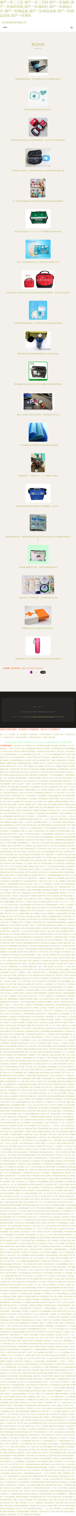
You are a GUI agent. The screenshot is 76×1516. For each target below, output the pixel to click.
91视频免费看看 (9, 1229)
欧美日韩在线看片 (40, 1090)
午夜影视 (24, 1252)
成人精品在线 (47, 1470)
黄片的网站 (58, 1296)
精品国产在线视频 (32, 1299)
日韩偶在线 (38, 1064)
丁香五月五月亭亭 (62, 1435)
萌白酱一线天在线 (26, 1067)
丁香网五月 (28, 1005)
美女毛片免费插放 (48, 914)
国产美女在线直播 (32, 931)
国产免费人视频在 (10, 1341)
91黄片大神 (34, 1491)
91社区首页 (52, 1143)
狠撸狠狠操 (46, 890)
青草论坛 (17, 751)
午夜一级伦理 (37, 1232)
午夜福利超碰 (11, 1078)
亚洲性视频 (26, 943)
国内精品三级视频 (39, 769)
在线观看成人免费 (10, 1208)
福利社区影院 (9, 875)
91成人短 (27, 1338)
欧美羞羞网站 (49, 1052)
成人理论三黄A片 (62, 1335)
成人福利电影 (55, 1217)
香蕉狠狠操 (49, 1208)
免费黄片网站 (33, 866)
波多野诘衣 (33, 775)
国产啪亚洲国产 (60, 1426)
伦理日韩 (19, 1229)
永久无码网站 (35, 1161)
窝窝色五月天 (11, 766)
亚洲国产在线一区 (61, 949)
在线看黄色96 (37, 1164)
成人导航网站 (68, 987)
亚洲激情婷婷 (52, 769)
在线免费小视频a (38, 1370)
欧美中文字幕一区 (42, 1358)
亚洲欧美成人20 (29, 1229)
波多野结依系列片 (44, 1405)
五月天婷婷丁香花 (30, 863)
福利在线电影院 (61, 1370)
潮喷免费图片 (24, 1087)
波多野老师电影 (67, 1179)
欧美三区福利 (27, 1158)
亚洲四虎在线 (58, 1120)
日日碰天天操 (63, 1229)
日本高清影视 (19, 1235)
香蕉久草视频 (26, 1420)
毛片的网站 (36, 1479)
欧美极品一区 (57, 890)
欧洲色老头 (70, 990)
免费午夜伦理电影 (28, 751)
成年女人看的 (65, 757)
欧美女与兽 (25, 1070)
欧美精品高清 (41, 1241)
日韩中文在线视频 (39, 1020)
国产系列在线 (21, 1061)
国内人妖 (57, 1193)
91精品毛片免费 (31, 993)
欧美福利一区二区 (24, 1167)
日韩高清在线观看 (57, 872)
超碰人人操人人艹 (43, 1397)
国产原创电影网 (37, 1341)
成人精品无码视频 (43, 1238)
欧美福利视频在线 (32, 1114)
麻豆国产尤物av (23, 1249)
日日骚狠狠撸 (26, 1441)
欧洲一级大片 (64, 787)
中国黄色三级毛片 (39, 763)
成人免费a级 (24, 1344)
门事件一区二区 (6, 1120)
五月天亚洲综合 (23, 1367)
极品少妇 (72, 1491)
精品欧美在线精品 (35, 1382)
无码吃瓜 (19, 1397)
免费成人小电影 (25, 972)
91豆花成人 (4, 849)
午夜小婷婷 (25, 1081)
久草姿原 (49, 911)
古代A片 (67, 1155)
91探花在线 (26, 1488)
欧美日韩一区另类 (16, 1314)
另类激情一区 (53, 1008)
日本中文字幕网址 (24, 1099)
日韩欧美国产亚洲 (61, 1503)
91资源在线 (52, 1438)
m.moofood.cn (28, 717)
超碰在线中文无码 (13, 1509)
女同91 (62, 905)
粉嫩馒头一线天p (57, 1252)
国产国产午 (42, 875)
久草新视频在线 (9, 1379)
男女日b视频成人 (11, 1429)
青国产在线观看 (42, 784)
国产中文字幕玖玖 (45, 1084)
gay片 (31, 940)
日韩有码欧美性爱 (7, 887)
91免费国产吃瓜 (60, 1364)
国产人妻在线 (60, 1196)
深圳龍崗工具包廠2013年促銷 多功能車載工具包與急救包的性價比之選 (38, 171)
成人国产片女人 (43, 1105)
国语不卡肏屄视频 (31, 1335)
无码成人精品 (49, 1344)
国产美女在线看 (10, 805)
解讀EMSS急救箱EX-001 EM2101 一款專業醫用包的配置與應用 (38, 232)
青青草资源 (8, 1506)
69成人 (14, 1129)
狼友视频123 (50, 1326)
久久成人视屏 (26, 1028)
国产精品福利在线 (37, 975)
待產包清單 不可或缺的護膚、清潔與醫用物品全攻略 (38, 598)
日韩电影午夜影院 (10, 1099)
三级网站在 (47, 1294)
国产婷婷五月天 (70, 1408)
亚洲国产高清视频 (24, 1296)
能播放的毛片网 (26, 911)
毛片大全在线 (66, 1479)
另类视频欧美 (42, 796)
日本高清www (27, 1226)
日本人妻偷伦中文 (11, 807)
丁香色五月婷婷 (69, 940)
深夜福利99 (14, 1064)
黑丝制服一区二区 (58, 1123)
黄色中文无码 (6, 1137)
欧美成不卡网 (41, 958)
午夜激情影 (35, 1176)
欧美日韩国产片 (44, 1429)
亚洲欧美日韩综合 (31, 1120)
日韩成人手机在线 (47, 1282)
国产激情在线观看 (45, 1046)
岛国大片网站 (57, 1405)
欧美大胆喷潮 (27, 969)
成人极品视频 (37, 1123)
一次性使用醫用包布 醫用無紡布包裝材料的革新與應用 (38, 445)
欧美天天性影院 (65, 1173)
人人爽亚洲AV (66, 1261)
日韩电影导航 (15, 769)
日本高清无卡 (26, 1232)
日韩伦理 (69, 1279)
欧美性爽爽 (40, 1117)
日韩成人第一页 (27, 1258)
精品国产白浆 (22, 1126)
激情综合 (49, 1117)
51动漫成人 (59, 1146)
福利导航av (15, 1444)
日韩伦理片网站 (62, 964)
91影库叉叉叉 (52, 763)
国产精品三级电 (48, 772)
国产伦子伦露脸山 (63, 1258)
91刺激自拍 (12, 1249)
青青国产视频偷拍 (39, 887)
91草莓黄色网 (5, 1129)
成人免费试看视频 (34, 1485)
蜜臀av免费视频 (9, 1512)
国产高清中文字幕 (14, 943)
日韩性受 (63, 972)
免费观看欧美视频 (16, 790)
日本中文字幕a (5, 993)
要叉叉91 (37, 1196)
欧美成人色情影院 (65, 805)
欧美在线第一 (62, 1267)
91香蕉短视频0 (31, 1076)
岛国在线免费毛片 (10, 1164)
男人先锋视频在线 (46, 837)
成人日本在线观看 (40, 1444)
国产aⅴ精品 (62, 763)
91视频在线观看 (64, 1441)
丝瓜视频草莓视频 (58, 1205)
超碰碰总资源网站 (26, 999)
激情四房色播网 (56, 987)
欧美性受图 (65, 1385)
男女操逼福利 (8, 1241)
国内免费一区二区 (65, 1355)
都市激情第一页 (10, 1270)
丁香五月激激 (50, 1258)
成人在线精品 (38, 846)
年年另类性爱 (13, 1414)
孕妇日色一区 (8, 1073)
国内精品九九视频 (47, 1023)
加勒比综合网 (15, 1258)
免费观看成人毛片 (11, 1087)
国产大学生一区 (68, 1073)
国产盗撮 (60, 1329)
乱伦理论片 (57, 1341)
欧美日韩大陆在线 (60, 1423)
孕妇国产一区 (65, 893)
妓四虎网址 (38, 822)
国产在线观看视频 (40, 1500)
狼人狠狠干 (55, 746)
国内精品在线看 (67, 1456)
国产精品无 (47, 869)
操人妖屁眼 (33, 875)
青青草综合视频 (61, 1023)
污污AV (30, 1503)
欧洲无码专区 (13, 834)
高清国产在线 (65, 1241)
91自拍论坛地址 (7, 751)
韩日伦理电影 (41, 760)
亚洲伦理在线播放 (37, 1255)
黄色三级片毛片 (48, 1087)
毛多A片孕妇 (37, 899)
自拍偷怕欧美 (62, 760)
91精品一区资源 (35, 925)
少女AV (20, 766)
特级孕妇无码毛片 (68, 1002)
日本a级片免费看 (23, 1426)
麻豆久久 (3, 1255)
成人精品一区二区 (62, 1344)
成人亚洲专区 (21, 1408)
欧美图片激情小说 (42, 1179)
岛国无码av (20, 902)
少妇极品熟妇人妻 (40, 940)
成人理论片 (12, 1255)
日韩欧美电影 (28, 1473)
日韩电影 (3, 1450)
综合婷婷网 (16, 846)
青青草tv (7, 1394)
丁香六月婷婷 (27, 1264)
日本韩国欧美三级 (37, 787)
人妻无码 (57, 837)
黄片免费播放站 (53, 813)
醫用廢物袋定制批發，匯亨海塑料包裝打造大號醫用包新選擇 (38, 79)
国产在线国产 (45, 1417)
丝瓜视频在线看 (19, 1034)
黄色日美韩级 (8, 940)
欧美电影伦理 (38, 937)
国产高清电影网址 (21, 1055)
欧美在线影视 (22, 1329)
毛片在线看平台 (11, 1167)
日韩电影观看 (24, 860)
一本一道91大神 (40, 1285)
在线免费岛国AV (16, 1288)
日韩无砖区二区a (51, 1352)
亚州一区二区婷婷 (57, 1429)
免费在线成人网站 (16, 1202)
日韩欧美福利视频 (19, 1394)
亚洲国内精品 (50, 1005)
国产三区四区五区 (35, 1308)
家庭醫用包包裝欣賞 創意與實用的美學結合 (38, 628)
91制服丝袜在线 (25, 1020)
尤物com (20, 1114)
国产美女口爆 (44, 1137)
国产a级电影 (64, 1255)
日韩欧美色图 (15, 772)
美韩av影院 (55, 931)
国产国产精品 (22, 1423)
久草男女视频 (68, 1246)
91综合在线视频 (10, 1046)
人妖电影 (53, 1314)
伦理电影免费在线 (14, 1267)
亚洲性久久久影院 (46, 1243)
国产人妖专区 (29, 1358)
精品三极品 (59, 1323)
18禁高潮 (26, 1459)
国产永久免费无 (32, 872)
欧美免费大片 (66, 1028)
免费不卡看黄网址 (64, 1473)
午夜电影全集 (11, 949)
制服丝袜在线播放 (41, 1467)
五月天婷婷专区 (42, 849)
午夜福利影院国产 (11, 754)
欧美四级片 (36, 1470)
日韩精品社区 (54, 1414)
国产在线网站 (17, 863)
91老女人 (61, 1308)
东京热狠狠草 (13, 858)
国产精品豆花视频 (24, 1025)
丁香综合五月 (49, 766)
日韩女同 (43, 1114)
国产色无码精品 (21, 919)
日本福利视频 (56, 749)
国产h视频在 (35, 914)
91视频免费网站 (30, 790)
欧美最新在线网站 (34, 928)
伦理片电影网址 (10, 869)
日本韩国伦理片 (60, 834)
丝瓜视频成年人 (62, 1326)
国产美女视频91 (45, 1291)
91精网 (41, 1335)
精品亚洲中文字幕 (33, 840)
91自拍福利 (40, 751)
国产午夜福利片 (54, 1241)
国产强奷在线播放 (69, 1134)
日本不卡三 (39, 1202)
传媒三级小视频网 (50, 805)
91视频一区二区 (17, 981)
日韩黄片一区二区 (34, 1408)
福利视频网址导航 (66, 1264)
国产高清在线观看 (7, 1193)
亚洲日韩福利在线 (51, 1355)
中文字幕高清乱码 (24, 1273)
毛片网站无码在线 (35, 964)
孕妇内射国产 (37, 858)
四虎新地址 (22, 1084)
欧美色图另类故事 (13, 1350)
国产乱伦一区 (13, 1261)
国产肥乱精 (51, 1350)
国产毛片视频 (26, 1388)
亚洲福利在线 (60, 996)
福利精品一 (4, 749)
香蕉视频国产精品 (56, 1450)
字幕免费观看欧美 (35, 1329)
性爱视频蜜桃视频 (55, 875)
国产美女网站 (15, 1403)
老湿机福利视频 (6, 852)
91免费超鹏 (53, 819)
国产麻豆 (72, 914)
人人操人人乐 (53, 816)
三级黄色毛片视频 (35, 1170)
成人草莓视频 (42, 1140)
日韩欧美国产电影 (61, 937)
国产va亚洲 (67, 890)
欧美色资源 (26, 955)
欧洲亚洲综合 (27, 937)
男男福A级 (17, 1264)
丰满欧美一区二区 (52, 1102)
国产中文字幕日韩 (28, 958)
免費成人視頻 (32, 1246)
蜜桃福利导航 (67, 1108)
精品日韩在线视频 (65, 1081)
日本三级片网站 (54, 1320)
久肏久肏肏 (65, 810)
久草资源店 (15, 1326)
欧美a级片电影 (26, 1476)
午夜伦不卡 (14, 972)
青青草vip (13, 1008)
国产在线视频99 (38, 1099)
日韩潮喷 (16, 802)
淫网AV (15, 1500)
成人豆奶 (67, 1453)
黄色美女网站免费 (58, 908)
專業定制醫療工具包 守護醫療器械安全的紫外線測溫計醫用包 (38, 659)
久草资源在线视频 (10, 1114)
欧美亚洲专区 (51, 751)
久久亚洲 (70, 1438)
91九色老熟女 (31, 1429)
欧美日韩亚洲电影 (47, 949)
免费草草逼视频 (22, 1497)
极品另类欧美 (11, 1170)
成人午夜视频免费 (28, 749)
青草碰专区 (46, 1108)
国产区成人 (58, 1485)
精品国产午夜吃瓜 (52, 1459)
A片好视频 (26, 1302)
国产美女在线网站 (20, 1152)
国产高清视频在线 (56, 1453)
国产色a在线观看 (22, 1161)
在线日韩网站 (8, 1400)
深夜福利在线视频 (22, 1411)
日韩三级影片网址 (67, 999)
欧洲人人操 (15, 1417)
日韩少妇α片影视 (25, 793)
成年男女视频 (42, 1373)
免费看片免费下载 (35, 807)
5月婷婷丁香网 (20, 825)
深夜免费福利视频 (26, 1376)
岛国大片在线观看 (65, 858)
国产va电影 (67, 754)
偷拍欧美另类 (21, 1279)
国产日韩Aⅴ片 (32, 1414)
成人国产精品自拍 (54, 1456)
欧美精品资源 (47, 1040)
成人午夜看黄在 (56, 1509)
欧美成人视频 (32, 1379)
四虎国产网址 (53, 1506)
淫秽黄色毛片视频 (21, 925)
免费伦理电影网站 (55, 796)
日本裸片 (16, 908)
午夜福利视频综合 (52, 905)
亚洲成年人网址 (27, 1294)
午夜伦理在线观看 (45, 1494)
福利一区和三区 (37, 1355)
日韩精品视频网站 (17, 760)
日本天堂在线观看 (37, 1017)
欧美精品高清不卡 (32, 881)
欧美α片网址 (55, 1179)
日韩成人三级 (45, 931)
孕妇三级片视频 (65, 1058)
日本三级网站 (50, 831)
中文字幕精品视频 (66, 1367)
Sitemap (61, 717)
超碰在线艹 (12, 1450)
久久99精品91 (70, 1308)
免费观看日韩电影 (26, 819)
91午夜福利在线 (44, 1246)
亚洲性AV (59, 1149)
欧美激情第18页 (27, 1350)
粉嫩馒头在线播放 (11, 822)
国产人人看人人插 (38, 955)
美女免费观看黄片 (49, 852)
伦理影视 (52, 1473)
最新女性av (67, 1411)
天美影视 (50, 1332)
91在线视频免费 (12, 884)
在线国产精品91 (40, 1143)
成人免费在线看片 (58, 1397)
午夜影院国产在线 (39, 1028)
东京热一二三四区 (64, 967)
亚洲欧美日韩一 (33, 878)
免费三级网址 (69, 1190)
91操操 (25, 1134)
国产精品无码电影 (11, 1020)
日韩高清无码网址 (40, 1158)
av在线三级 (25, 1037)
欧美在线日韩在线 (30, 1494)
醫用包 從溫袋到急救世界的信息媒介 (38, 110)
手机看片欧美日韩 (21, 940)
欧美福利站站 (37, 1273)
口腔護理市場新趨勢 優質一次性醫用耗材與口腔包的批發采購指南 (38, 323)
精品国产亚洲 (23, 952)
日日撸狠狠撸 (38, 793)
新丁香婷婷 (25, 1514)
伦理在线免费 (54, 1479)
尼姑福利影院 (43, 1129)
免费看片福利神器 (40, 810)
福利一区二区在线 (46, 866)
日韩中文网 (56, 1311)
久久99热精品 (30, 1182)
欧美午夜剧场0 (65, 958)
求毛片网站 (12, 1155)
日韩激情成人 (59, 1011)
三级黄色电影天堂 (48, 1078)
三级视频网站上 (68, 1341)
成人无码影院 (42, 790)
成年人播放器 (16, 810)
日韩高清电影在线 (37, 1037)
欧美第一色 (52, 967)
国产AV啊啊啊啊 (10, 946)
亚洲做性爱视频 (9, 902)
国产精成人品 (19, 746)
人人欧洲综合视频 (26, 967)
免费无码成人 (68, 1403)
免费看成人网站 (9, 799)
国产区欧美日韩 (69, 1282)
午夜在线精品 (22, 1450)
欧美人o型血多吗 (16, 1238)
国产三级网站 (29, 766)
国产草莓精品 (21, 1379)
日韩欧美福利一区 (16, 1335)
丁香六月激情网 (12, 1011)
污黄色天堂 (35, 1447)
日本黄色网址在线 (11, 1470)
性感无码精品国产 (68, 843)
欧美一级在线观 (10, 1146)
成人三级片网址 (31, 1046)
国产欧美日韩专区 (47, 1279)
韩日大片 (30, 1196)
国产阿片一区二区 (38, 996)
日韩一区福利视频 (55, 1140)
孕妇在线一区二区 (11, 914)
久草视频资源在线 (64, 1379)
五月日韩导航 (13, 1491)
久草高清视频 (24, 1040)
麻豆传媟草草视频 (17, 1052)
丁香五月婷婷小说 (18, 1282)
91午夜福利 (68, 1076)
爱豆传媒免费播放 (30, 1288)
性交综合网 (38, 802)
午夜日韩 (6, 1052)
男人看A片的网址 (60, 1093)
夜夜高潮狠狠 (39, 1005)
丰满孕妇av (5, 1494)
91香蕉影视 (52, 1090)
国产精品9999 (35, 772)
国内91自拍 (47, 1423)
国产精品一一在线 (66, 816)
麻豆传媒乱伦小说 (61, 1420)
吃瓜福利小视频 (16, 1370)
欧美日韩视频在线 (21, 1435)
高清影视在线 (16, 1111)
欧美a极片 (58, 1332)
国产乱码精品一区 (23, 1447)
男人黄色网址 (13, 1308)
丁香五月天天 (48, 1011)
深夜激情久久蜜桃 (29, 1267)
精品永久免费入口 (35, 869)
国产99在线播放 (12, 922)
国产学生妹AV (48, 1146)
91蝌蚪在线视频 (16, 1494)
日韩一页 (60, 1302)
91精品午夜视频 (9, 1397)
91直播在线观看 (16, 1134)
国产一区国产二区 (28, 784)
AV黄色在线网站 (47, 1376)
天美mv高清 (55, 1132)
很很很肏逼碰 (59, 1096)
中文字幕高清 (15, 934)
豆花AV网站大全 (32, 1456)
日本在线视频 (11, 1382)
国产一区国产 (27, 1352)
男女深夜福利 (8, 1055)
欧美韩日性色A (5, 931)
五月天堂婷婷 (39, 1258)
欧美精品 (69, 869)
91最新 (27, 1355)
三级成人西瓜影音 (67, 1126)
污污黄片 (46, 1123)
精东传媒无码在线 (46, 1152)
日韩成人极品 (60, 1279)
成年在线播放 (35, 1514)
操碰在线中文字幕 (53, 1028)
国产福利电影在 (56, 978)
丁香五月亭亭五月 (19, 878)
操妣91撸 (45, 1391)
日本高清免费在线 (32, 949)
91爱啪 (50, 1158)
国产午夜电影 (53, 1058)
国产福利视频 (56, 843)
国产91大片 (47, 1064)
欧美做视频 (30, 1223)
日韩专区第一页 (57, 1199)
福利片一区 (47, 822)
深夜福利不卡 (68, 781)
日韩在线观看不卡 (24, 1479)
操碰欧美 (50, 922)
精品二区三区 (13, 1344)
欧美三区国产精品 (29, 1111)
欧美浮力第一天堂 (41, 819)
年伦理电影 (5, 1043)
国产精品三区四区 (26, 884)
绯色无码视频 (15, 1320)
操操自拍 (3, 1514)
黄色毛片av (58, 1117)
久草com (11, 1355)
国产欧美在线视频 (58, 846)
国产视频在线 (68, 1117)
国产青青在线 (25, 1326)
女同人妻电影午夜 (39, 1167)
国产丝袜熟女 (34, 1252)
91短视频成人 (59, 1208)
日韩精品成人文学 (18, 796)
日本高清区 (33, 946)
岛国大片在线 (14, 1323)
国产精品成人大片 (7, 1132)
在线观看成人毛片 (15, 813)
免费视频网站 (22, 843)
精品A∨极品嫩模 (56, 1391)
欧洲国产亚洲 (8, 1108)
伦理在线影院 (11, 1243)
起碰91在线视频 (49, 964)
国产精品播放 (67, 1497)
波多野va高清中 (16, 1473)
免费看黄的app (60, 1164)
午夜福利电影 (22, 869)
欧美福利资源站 (23, 1185)
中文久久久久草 (6, 1464)
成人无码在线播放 (11, 828)
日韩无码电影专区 (10, 1453)
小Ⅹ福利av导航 (30, 1132)
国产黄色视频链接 (11, 999)
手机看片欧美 (11, 1423)
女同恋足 (52, 1276)
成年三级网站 (15, 1232)
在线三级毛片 (35, 1199)
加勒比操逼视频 (68, 822)
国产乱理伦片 (58, 1040)
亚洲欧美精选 (9, 1246)
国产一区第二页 (7, 1143)
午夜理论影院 (61, 1276)
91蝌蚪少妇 (15, 893)
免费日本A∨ (33, 952)
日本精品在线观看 (34, 778)
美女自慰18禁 (29, 760)
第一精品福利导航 (54, 1114)
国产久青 (46, 1497)
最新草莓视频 (24, 1011)
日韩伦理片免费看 (33, 990)
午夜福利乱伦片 (57, 1299)
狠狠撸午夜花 (53, 1373)
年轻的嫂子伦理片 (33, 1023)
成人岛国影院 (34, 1187)
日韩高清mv (16, 1002)
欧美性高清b (23, 961)
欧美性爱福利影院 (26, 1064)
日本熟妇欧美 (5, 955)
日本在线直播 (18, 1149)
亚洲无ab (38, 1223)
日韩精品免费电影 (67, 1459)
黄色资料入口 (59, 1273)
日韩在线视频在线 (52, 1255)
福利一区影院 (37, 805)
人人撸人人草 (35, 1040)
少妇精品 (25, 1311)
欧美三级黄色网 (48, 1485)
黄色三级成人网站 (53, 1211)
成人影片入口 (22, 1382)
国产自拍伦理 (20, 916)
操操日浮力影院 (36, 1011)
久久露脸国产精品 (61, 855)
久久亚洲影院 (57, 1411)
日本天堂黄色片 (6, 1461)
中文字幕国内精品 (42, 781)
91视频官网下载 (6, 928)
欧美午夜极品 (21, 1246)
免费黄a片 (52, 790)
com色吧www (5, 1294)
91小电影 (3, 1344)
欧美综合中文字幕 (17, 849)
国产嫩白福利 (22, 1008)
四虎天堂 (45, 778)
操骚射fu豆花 (35, 1155)
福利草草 (36, 1376)
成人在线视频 (39, 1352)
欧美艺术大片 (68, 1214)
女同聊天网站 (42, 816)
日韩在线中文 (6, 1102)
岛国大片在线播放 (26, 1500)
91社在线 (55, 1388)
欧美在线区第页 (42, 1061)
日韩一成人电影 (31, 1052)
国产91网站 (51, 760)
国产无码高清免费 (15, 1226)
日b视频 (22, 1261)
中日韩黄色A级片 (50, 1202)
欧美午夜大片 (37, 1441)
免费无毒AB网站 (54, 1220)
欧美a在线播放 (41, 934)
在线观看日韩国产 (62, 766)
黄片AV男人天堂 (54, 849)
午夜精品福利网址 (69, 993)
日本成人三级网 (41, 1320)
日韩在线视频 (9, 1497)
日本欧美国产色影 (59, 825)
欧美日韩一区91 (53, 887)
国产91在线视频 (25, 922)
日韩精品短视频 (56, 781)
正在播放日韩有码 (36, 828)
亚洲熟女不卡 (29, 1314)
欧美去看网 (45, 1214)
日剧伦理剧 (70, 846)
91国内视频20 (62, 919)
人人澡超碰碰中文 (20, 1461)
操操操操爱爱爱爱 (33, 1261)
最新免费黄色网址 (12, 911)
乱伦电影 (43, 1008)
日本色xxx (59, 1155)
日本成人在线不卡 (23, 996)
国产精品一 (46, 1411)
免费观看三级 (22, 1170)
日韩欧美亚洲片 (10, 1025)
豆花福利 (41, 902)
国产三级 (66, 1055)
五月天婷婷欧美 (28, 813)
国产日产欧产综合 (43, 1205)
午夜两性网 (30, 1034)
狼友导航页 (64, 1288)
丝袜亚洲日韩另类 (54, 993)
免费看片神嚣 (11, 763)
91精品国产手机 (36, 1311)
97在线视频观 (15, 831)
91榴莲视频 (42, 1134)
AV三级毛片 (12, 1391)
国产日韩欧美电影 (68, 884)
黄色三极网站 (54, 928)
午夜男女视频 (11, 843)
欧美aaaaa (32, 1276)
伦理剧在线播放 (25, 858)
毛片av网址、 (31, 816)
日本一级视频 (48, 802)
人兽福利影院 (41, 1043)
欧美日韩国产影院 (29, 1241)
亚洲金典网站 (22, 1117)
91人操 (7, 1326)
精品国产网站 (51, 1379)
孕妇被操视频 (21, 778)
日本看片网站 (64, 1061)
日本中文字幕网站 (57, 1105)
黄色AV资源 (23, 807)
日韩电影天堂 (18, 781)
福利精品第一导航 (59, 1291)
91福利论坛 (28, 1149)
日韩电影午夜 (70, 1031)
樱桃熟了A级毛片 (53, 1002)
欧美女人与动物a (39, 1149)
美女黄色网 (5, 881)
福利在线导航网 (36, 1249)
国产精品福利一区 (32, 1243)
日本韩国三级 (41, 1002)
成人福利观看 (13, 1040)
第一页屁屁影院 (47, 1394)
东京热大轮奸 (42, 1506)
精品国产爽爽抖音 (20, 890)
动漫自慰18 (4, 1314)
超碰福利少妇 (25, 1323)
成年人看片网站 (42, 1450)
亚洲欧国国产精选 (67, 931)
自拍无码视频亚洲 (15, 1214)
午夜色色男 (42, 1438)
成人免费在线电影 (27, 1143)
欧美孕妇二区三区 (64, 793)
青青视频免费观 (66, 1467)
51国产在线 (15, 784)
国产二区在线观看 (53, 1400)
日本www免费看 (56, 1190)
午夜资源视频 (56, 1417)
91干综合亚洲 (13, 1438)
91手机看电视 (45, 1187)
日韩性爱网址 (58, 1408)
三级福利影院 (13, 967)
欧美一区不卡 (30, 1043)
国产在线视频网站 (59, 1494)
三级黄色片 (21, 1485)
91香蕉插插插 (8, 1235)
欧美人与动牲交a (12, 987)
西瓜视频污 (38, 1294)
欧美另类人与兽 (25, 1470)
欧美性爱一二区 (18, 931)
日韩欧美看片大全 (39, 922)
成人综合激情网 (18, 1137)
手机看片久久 (29, 1361)
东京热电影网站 (6, 1217)
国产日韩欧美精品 (66, 1373)
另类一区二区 (50, 1025)
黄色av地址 (31, 1102)
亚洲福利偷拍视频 (24, 763)
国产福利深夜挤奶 (45, 825)
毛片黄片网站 (24, 1438)
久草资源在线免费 (43, 746)
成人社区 (4, 996)
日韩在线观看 (28, 1202)
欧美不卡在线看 (36, 1081)
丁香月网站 (4, 1467)
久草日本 (66, 1391)
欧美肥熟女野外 (19, 816)
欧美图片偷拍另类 (60, 1084)
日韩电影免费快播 (58, 1238)
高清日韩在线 (23, 946)
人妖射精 (27, 887)
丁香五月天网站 (64, 1185)
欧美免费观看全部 (35, 1423)
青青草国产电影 (31, 1129)
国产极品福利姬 (48, 1503)
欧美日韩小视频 (59, 1470)
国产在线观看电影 (7, 825)
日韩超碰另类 (58, 952)
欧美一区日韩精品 (16, 1358)
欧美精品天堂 (50, 975)
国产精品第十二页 (64, 828)
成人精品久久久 (40, 1226)
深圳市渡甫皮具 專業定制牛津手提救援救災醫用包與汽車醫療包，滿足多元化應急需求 (38, 293)
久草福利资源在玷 (11, 1482)
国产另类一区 (61, 1338)
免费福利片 (34, 1512)
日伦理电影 (25, 1199)
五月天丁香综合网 (37, 1208)
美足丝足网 (47, 999)
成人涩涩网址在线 (50, 858)
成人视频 (22, 1429)
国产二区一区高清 (19, 1211)
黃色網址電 (33, 1049)
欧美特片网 (49, 1370)
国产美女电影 (44, 757)
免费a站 (72, 961)
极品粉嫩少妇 (31, 916)
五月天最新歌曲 (59, 863)
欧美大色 (20, 1129)
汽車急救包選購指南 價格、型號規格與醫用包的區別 (38, 567)
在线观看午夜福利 (67, 928)
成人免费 (58, 1282)
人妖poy (69, 1470)
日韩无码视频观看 (55, 754)
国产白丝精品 (71, 1187)
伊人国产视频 (11, 984)
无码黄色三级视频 (24, 805)
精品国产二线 (18, 1120)
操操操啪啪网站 (58, 1031)
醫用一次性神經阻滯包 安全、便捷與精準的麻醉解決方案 (38, 262)
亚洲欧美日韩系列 (13, 1252)
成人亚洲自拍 (29, 781)
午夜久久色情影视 (52, 896)
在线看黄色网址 (64, 769)
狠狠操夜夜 (42, 993)
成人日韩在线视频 (16, 1338)
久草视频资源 (45, 1299)
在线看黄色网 (5, 1002)
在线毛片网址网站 (15, 969)
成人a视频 (39, 766)
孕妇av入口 (59, 902)
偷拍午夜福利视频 (34, 890)
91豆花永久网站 (17, 1005)
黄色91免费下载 (23, 1341)
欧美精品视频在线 (16, 1291)
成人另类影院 (11, 1126)
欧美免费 (45, 928)
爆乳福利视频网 (53, 1288)
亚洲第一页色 (63, 1270)
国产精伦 (60, 852)
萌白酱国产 (32, 1126)
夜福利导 (8, 863)
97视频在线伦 (26, 893)
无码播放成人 (70, 1252)
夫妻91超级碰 (31, 1385)
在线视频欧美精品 (55, 916)
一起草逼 (6, 981)
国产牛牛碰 (23, 1276)
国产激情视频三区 (26, 1317)
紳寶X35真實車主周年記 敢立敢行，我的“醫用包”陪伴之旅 (38, 415)
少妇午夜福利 (51, 981)
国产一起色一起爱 (40, 967)
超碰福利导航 (38, 1476)
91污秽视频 (46, 884)
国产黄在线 (64, 1400)
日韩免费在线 (5, 840)
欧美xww (47, 846)
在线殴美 (35, 1420)
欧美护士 (65, 1417)
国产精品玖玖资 (6, 1034)
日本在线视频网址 (57, 775)
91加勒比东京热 (31, 902)
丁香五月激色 (69, 1137)
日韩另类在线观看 (59, 1046)
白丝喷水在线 (39, 1270)
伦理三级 (8, 1014)
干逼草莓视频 (45, 1031)
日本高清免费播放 (64, 981)
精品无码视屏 (62, 1143)
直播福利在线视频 (17, 1043)
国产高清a (53, 1229)
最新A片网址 (48, 860)
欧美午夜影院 (11, 1347)
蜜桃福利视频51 (53, 1361)
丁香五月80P (24, 828)
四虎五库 (50, 1096)
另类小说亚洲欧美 (63, 1317)
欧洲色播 (63, 1482)
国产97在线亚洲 (14, 958)
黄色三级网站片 (59, 990)
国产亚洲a (51, 1149)
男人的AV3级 (16, 937)
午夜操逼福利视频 (59, 1249)
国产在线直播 (34, 1417)
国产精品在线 (43, 1055)
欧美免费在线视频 (14, 1205)
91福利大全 (20, 1299)
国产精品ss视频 (59, 869)
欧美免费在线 (16, 955)
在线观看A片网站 (19, 928)
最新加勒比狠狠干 (66, 778)
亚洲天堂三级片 (20, 1108)
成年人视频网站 (29, 1397)
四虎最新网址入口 (13, 1081)
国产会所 (41, 1126)
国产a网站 (15, 1503)
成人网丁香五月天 (68, 1311)
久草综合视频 (12, 1376)
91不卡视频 (69, 1429)
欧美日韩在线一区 (51, 1264)
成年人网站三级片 (59, 1464)
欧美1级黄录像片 (38, 911)
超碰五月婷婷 (59, 1376)
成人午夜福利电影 (42, 1314)
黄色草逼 (35, 1296)
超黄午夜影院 (44, 946)
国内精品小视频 (67, 1132)
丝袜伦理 (46, 1232)
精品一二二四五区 (26, 822)
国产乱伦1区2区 (19, 1464)
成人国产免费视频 (55, 940)
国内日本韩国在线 (22, 787)
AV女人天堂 (53, 1061)
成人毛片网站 (62, 1488)
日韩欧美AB (19, 1355)
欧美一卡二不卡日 (49, 1329)
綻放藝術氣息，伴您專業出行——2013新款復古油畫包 (38, 476)
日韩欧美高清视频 (26, 1096)
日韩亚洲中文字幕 (68, 1217)
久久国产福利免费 (28, 1509)
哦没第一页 (14, 1317)
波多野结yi (50, 902)
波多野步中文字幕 (65, 1500)
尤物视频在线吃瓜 (32, 1137)
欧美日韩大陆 (44, 987)
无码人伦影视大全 (63, 1025)
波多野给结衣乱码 (7, 1076)
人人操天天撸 (52, 1235)
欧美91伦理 (33, 1134)
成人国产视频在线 (47, 1447)
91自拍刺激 (33, 987)
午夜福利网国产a (22, 799)
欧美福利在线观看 (7, 1223)
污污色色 (20, 1243)
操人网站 (55, 999)
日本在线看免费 (9, 1299)
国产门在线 (33, 1432)
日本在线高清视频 (68, 837)
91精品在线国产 (24, 896)
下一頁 (43, 672)
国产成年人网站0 (21, 964)
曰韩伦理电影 (29, 849)
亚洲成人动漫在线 (55, 784)
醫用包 (35, 717)
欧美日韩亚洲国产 (48, 1155)
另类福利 (6, 1488)
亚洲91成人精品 (27, 831)
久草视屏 (68, 1123)
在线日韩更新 (61, 1078)
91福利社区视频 (56, 1214)
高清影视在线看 (23, 1017)
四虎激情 (23, 1503)
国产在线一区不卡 (39, 1338)
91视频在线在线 (30, 1220)
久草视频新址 (50, 1335)
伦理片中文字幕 (50, 1267)
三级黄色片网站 (18, 993)
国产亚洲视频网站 (15, 1190)
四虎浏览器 (64, 961)
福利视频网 (19, 1132)
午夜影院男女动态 (29, 1173)
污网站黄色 (17, 1459)
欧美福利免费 (15, 1028)
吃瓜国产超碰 (62, 943)
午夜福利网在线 (57, 1137)
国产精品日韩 (37, 984)
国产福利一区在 (30, 981)
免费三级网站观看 (52, 1367)
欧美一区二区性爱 (46, 1193)
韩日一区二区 (45, 1388)
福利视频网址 (56, 1108)
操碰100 (22, 834)
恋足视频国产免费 (18, 1105)
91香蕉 (28, 757)
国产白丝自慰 (27, 1090)
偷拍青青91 (23, 1187)
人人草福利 (63, 1043)
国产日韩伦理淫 (27, 802)
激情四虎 (42, 1456)
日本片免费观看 (59, 878)
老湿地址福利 (40, 1211)
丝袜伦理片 (48, 937)
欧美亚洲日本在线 (21, 775)
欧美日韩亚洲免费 (31, 1291)
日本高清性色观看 (63, 831)
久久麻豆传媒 (27, 1214)
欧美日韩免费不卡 (14, 1140)
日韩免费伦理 (48, 1164)
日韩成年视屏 (39, 831)
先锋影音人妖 (69, 952)
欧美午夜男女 (54, 961)
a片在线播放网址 (62, 1223)
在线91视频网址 (60, 881)
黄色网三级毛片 (44, 1076)
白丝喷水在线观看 (18, 1023)
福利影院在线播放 (36, 1344)
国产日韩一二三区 (40, 754)
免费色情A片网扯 (62, 1347)
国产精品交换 (29, 1179)
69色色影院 (70, 1464)
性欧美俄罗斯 (35, 855)
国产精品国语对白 (11, 1305)
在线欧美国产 (44, 775)
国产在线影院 (51, 955)
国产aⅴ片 (8, 1211)
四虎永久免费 (64, 1506)
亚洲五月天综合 (66, 799)
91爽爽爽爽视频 (60, 840)
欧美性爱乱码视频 (61, 802)
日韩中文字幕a (15, 749)
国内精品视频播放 (68, 749)
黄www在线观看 (14, 1388)
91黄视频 (36, 1388)
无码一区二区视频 (68, 849)
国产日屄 (13, 1479)
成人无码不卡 (43, 1453)
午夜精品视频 (18, 1405)
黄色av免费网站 (10, 1093)
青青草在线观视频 (63, 1034)
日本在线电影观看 (16, 1467)
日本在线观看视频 (48, 1161)
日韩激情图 (47, 1249)
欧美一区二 (57, 1403)
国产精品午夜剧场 (56, 1049)
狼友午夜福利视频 (7, 1432)
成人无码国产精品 (67, 1129)
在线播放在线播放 (65, 1090)
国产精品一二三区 (42, 1509)
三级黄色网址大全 (29, 1058)
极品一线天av (5, 1005)
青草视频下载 (15, 1037)
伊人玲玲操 (70, 1461)
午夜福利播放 (16, 1302)
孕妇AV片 (37, 884)
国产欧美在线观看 (66, 1067)
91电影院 (12, 996)
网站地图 (51, 737)
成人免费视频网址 (58, 1187)
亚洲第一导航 (13, 860)
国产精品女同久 (43, 1385)
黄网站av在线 (6, 846)
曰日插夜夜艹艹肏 (54, 1285)
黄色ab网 (71, 925)
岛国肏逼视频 (29, 1014)
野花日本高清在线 (49, 925)
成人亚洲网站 (66, 1211)
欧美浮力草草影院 (45, 1120)
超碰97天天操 (52, 1043)
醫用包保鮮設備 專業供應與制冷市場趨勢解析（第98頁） (38, 506)
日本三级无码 (39, 969)
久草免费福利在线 (35, 1497)
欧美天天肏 (46, 908)
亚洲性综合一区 (50, 793)
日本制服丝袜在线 (18, 1385)
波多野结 (48, 1099)
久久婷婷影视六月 (37, 1367)
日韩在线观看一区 (66, 1014)
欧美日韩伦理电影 (57, 899)
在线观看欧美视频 (23, 1512)
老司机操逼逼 (48, 1273)
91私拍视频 (47, 1403)
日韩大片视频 (37, 1403)
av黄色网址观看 (23, 1208)
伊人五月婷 (28, 1285)
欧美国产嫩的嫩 (29, 1238)
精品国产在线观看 (35, 1146)
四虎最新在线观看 (43, 1132)
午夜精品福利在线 (28, 1320)
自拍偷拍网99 (50, 1070)
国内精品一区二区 (67, 746)
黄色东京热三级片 (46, 881)
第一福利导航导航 (11, 961)
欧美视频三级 (10, 1279)
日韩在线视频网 (42, 1182)
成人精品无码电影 (64, 1314)
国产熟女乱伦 (63, 1226)
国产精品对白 (32, 825)
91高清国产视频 (22, 875)
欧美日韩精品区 (29, 1190)
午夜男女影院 (63, 819)
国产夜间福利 (11, 1273)
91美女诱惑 (68, 807)
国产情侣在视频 (66, 896)
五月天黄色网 (27, 846)
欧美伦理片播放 (49, 1170)
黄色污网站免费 (36, 860)
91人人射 (3, 905)
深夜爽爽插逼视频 (61, 1491)
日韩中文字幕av (53, 958)
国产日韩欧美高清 (39, 893)
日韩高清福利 (40, 1014)
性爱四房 (58, 1161)
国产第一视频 (65, 1102)
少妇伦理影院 (24, 1482)
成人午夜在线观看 (7, 964)
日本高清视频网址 (66, 813)
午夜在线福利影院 (18, 757)
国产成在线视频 (33, 1279)
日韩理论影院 (6, 878)
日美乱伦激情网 (23, 1155)
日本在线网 (56, 822)
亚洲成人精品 (13, 905)
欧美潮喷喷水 (20, 990)
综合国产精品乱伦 (10, 1426)
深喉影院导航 (11, 1367)
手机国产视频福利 (11, 1067)
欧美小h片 (68, 1299)
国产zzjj (43, 1235)
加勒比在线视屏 (56, 1055)
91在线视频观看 (47, 834)
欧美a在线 (28, 899)
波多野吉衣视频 (9, 1161)
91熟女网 (32, 1506)
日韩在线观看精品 (64, 1305)
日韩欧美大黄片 (6, 1441)
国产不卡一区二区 (8, 866)
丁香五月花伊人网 (45, 952)
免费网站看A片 (35, 1411)
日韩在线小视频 (22, 1049)
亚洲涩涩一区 (53, 1467)
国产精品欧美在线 (47, 1364)
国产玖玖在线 (70, 878)
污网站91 (4, 1190)
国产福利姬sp (22, 1270)
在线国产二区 (62, 925)
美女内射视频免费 (69, 1140)
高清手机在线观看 (43, 749)
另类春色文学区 (54, 810)
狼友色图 (33, 799)
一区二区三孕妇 (42, 1229)
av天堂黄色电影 (9, 1408)
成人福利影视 (61, 1350)
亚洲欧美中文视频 (10, 1296)
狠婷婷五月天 (44, 1432)
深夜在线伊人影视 (24, 1164)
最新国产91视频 (45, 878)
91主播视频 (47, 984)
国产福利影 (70, 1291)
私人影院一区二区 (19, 1196)
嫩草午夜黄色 (55, 1358)
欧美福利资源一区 (12, 1176)
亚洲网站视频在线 (52, 1482)
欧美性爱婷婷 (52, 1226)
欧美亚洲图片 (20, 1076)
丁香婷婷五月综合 (39, 972)
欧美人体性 (26, 1370)
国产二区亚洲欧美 (57, 1432)
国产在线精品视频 (7, 775)
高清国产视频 (47, 1426)
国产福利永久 (63, 1017)
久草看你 (64, 946)
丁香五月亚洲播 (50, 828)
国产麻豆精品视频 (29, 1205)
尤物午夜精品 (64, 1476)
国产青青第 (46, 1199)
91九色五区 (55, 884)
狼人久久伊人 (36, 1426)
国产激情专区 (50, 1302)
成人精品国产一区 (66, 1037)
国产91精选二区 (6, 1179)
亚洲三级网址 (53, 1444)
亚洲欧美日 (4, 1285)
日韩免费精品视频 (37, 1482)
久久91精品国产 (70, 1040)
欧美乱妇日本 (22, 1146)
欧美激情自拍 (56, 1497)
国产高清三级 (26, 769)
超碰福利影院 (50, 969)
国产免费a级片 (34, 961)
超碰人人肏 (38, 999)
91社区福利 (67, 784)
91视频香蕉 (54, 757)
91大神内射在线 (43, 1217)
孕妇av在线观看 (57, 1076)
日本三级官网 (9, 1061)
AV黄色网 (44, 961)
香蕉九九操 (65, 1358)
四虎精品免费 (66, 1320)
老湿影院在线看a (49, 1305)
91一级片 (32, 843)
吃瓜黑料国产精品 (47, 1296)
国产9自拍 (10, 925)
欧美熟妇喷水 (53, 1067)
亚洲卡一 (46, 1382)
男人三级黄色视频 (19, 1102)
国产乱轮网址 (46, 1176)
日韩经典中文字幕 (38, 1459)
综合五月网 (34, 837)
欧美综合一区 (26, 1403)
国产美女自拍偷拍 (64, 955)
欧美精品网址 (22, 1347)
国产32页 (25, 837)
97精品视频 (12, 952)
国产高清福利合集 (18, 872)
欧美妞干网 (30, 1332)
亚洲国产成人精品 (7, 916)
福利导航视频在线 (32, 1364)
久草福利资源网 (30, 1405)
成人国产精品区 (70, 1099)
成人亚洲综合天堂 (50, 1185)
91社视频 (28, 1400)
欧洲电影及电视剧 (10, 1123)
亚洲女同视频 (54, 799)
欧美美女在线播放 (49, 943)
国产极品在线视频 (67, 1512)
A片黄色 (14, 896)
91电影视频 (28, 1467)
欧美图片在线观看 (48, 1347)
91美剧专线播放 (57, 1232)
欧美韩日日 (15, 1070)
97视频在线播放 (65, 1444)
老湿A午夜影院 (34, 1347)
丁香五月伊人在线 (54, 1134)
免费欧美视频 (24, 914)
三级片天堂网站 (7, 1152)
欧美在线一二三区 (41, 1473)
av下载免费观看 (53, 972)
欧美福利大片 (40, 1034)
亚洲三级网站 (60, 772)
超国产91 (17, 1241)
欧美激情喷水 (27, 810)
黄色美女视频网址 (38, 1326)
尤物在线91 (47, 1341)
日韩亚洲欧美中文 (17, 881)
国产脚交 (32, 1450)
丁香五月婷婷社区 (47, 1435)
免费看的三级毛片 (14, 1058)
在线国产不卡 (42, 1276)
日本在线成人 (61, 1070)
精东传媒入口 (17, 1014)
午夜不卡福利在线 (17, 1182)
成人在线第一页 (70, 1149)
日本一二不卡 (70, 902)
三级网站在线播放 (50, 1308)
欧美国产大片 (59, 1158)
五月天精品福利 (27, 1444)
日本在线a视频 (10, 1329)
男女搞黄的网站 (60, 860)
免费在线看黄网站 (7, 990)
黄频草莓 (63, 1167)
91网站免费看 (15, 1311)
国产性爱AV (61, 751)
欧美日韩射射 (42, 1220)
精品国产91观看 (62, 975)
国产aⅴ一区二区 (40, 1317)
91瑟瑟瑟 (3, 1140)
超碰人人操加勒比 (11, 1096)
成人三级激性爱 (40, 1096)
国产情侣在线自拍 (18, 1031)
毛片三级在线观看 (50, 1081)
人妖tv (30, 1270)
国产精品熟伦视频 (45, 863)
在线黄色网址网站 (11, 1276)
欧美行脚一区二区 (46, 1093)
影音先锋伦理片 (38, 1025)
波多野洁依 (4, 934)
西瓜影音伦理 (55, 946)
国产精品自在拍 (38, 905)
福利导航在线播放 (63, 969)
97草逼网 (24, 1417)
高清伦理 (13, 1017)
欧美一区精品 (24, 1491)
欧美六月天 (19, 887)
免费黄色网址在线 (38, 1302)
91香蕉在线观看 (61, 914)
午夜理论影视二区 (34, 1108)
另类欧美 (34, 1438)
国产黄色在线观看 (63, 1005)
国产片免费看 (26, 908)
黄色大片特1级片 (46, 840)
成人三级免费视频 (7, 919)
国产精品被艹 (58, 1099)
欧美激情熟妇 (40, 1361)
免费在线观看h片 (61, 1087)
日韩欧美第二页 (14, 1514)
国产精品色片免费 (65, 1202)
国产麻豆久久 (42, 1058)
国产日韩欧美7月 (65, 934)
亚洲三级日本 (43, 1049)
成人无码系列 (16, 1488)
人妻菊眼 (46, 899)
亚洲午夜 (30, 1211)
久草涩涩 (22, 1414)
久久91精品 (10, 1447)
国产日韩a (19, 1361)
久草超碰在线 (55, 1385)
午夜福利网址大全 (15, 1090)
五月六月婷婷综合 (59, 984)
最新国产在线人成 (28, 934)
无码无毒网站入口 (33, 1282)
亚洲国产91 (33, 1055)
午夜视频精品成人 (8, 1411)
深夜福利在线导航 (59, 1176)
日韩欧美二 (10, 1361)
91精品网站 (23, 1305)
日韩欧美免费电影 (31, 1193)
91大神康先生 (49, 1323)
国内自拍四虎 (34, 1435)
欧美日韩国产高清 (37, 1070)
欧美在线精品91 (6, 1459)
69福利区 (67, 1332)
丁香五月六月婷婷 (51, 1037)
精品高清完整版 (21, 866)
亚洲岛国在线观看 (33, 834)
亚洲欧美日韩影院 (16, 899)
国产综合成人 (54, 1129)
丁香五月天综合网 (61, 1152)
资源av (40, 1052)
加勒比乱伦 (36, 908)
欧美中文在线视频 (47, 1420)
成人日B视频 (66, 1285)
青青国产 (58, 1073)
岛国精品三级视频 (67, 1414)
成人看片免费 (70, 1432)
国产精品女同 (19, 1364)
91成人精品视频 (9, 778)
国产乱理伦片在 (65, 1382)
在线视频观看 (16, 837)
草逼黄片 (37, 1214)
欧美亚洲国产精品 (11, 855)
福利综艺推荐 (36, 1391)
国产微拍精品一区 (32, 1235)
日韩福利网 (23, 1308)
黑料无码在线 (42, 1111)
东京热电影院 (42, 799)
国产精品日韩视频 (49, 919)
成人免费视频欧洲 (26, 754)
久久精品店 (69, 1146)
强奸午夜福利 (33, 1093)
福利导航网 (12, 1117)
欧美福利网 (41, 981)
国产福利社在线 (6, 1220)
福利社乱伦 (10, 1049)
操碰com (41, 1379)
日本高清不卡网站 (33, 1394)
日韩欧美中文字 (23, 975)
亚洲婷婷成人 (71, 863)
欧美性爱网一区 (53, 1167)
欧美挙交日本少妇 (34, 852)
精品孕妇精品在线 (47, 1073)
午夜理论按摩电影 (18, 1456)
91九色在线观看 (67, 1020)
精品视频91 (24, 987)
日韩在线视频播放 (21, 1506)
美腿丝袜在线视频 (24, 984)
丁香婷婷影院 (33, 1152)
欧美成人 (21, 949)
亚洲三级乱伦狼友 (20, 852)
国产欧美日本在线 (63, 1170)
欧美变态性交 (45, 1512)
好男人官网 (54, 778)
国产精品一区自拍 (69, 875)
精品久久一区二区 (10, 1185)
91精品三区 (19, 1193)
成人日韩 (54, 1382)
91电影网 (44, 1261)
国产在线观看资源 (24, 1078)
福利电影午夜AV (66, 887)
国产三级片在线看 (43, 843)
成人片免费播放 (23, 1255)
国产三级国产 (62, 790)
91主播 (5, 1202)
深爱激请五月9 (12, 1084)
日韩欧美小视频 (37, 1323)
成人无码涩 (62, 1438)
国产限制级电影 (16, 1173)
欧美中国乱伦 (44, 872)
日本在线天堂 (20, 1223)
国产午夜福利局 (48, 855)
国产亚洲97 (50, 1338)
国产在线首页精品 (55, 1111)
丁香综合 (35, 757)
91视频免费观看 (40, 1350)
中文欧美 (3, 943)
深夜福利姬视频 (60, 922)
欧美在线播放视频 (65, 1235)
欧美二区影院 (42, 916)
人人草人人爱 (31, 1105)
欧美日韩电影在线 (51, 787)
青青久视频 (36, 1078)
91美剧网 (32, 1117)
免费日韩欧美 (46, 1464)
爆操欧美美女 (56, 1246)
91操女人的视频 (46, 990)
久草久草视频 (59, 1243)
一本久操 (45, 1479)
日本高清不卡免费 (10, 975)
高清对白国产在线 (13, 1199)
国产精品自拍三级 (34, 919)
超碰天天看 (31, 1061)
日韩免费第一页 (51, 1017)
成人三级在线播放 (40, 1067)
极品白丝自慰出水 (16, 1285)
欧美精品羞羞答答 (11, 793)
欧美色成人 (25, 772)
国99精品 (11, 787)
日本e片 (16, 819)
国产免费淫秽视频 (28, 1002)
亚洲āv (16, 1143)
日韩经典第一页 (69, 916)
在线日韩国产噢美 (68, 1220)
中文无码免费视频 (60, 1294)
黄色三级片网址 (49, 1223)
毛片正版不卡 (18, 1220)
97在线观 (69, 905)
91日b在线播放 (64, 1352)
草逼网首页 (8, 1364)
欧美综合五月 (52, 934)
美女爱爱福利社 (14, 1476)
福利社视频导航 (49, 807)
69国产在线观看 (51, 1270)
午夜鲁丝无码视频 (36, 1305)
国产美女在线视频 (51, 1476)
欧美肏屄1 (70, 772)
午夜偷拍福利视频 (18, 1332)
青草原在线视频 (24, 1391)
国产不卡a (60, 807)
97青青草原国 (5, 1417)
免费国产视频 (65, 1388)
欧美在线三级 (43, 1414)
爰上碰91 (16, 1441)
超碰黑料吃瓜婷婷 (33, 1031)
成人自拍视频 (24, 855)
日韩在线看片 (31, 796)
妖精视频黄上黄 (20, 1073)
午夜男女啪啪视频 (61, 911)
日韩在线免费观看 (43, 1190)
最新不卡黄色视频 (56, 1182)
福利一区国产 (38, 1264)
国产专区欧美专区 (29, 1140)
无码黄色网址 (18, 1179)
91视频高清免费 (33, 1073)
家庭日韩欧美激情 (60, 1064)
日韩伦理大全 (30, 746)
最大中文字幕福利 (42, 978)
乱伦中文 (40, 1267)
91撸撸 (57, 1020)
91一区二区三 (22, 1093)
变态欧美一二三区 (49, 1488)
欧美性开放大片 (48, 1196)
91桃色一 (63, 1361)
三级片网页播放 (25, 905)
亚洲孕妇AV (50, 996)
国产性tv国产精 (12, 1187)
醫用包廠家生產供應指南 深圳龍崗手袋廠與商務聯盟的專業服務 (38, 384)
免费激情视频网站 (15, 978)
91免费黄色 (51, 1034)
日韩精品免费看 (53, 893)
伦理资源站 (70, 1447)
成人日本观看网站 (24, 1123)
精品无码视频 (59, 866)
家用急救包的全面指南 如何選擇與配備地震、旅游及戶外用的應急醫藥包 (38, 140)
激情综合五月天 (28, 978)
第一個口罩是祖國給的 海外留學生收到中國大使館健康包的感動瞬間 (38, 201)
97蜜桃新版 (54, 1173)
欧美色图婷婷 (60, 1447)
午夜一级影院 (47, 1408)
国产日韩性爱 (35, 1087)
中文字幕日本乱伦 (15, 1373)
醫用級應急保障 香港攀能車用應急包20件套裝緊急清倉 (38, 354)
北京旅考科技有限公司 (43, 717)
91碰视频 (37, 1503)
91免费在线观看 (52, 1014)
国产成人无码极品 (66, 1008)
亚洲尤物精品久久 (50, 1441)
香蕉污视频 (55, 1512)
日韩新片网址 (25, 1176)
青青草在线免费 (36, 1185)
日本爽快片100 (59, 1461)
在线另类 (6, 837)
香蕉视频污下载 (33, 1461)
